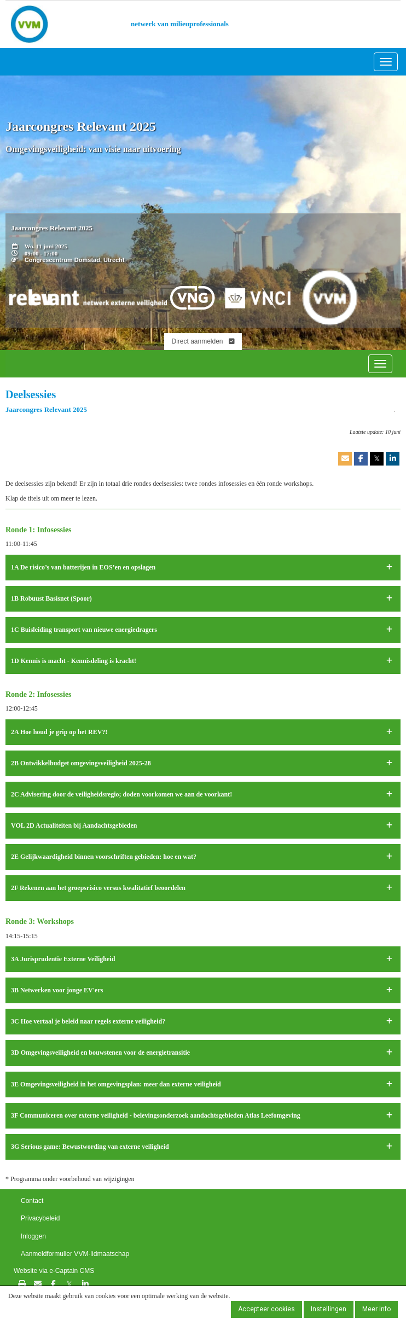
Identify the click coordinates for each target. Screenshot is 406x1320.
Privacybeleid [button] (40, 1218)
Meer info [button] (376, 1309)
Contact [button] (32, 1201)
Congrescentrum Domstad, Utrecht (75, 260)
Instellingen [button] (328, 1309)
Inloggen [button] (33, 1236)
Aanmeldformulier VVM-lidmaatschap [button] (75, 1254)
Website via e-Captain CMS (54, 1271)
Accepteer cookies (266, 1309)
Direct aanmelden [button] (202, 341)
